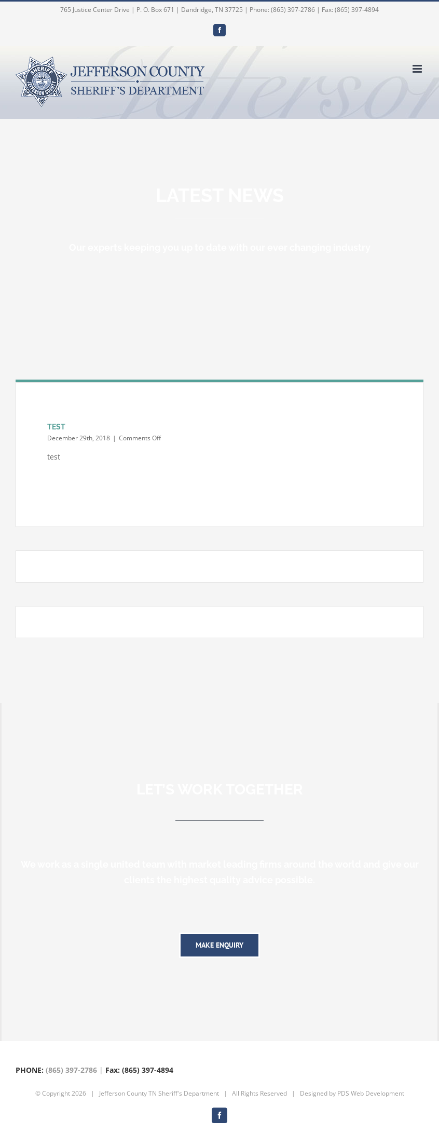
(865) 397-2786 (71, 1070)
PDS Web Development (370, 1093)
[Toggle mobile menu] (418, 68)
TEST (56, 427)
